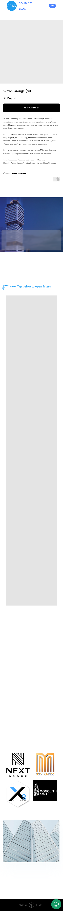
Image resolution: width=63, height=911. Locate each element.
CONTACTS (25, 3)
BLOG (22, 8)
